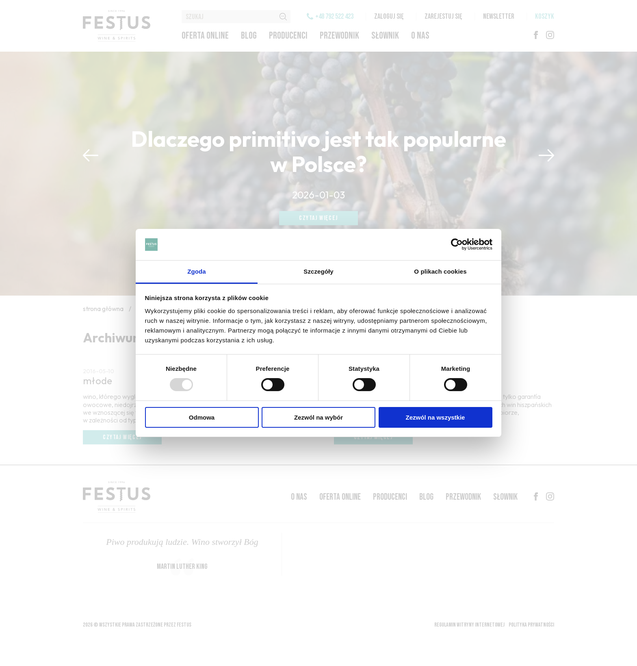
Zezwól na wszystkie (435, 417)
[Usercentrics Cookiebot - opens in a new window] (456, 244)
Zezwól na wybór (318, 417)
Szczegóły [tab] (318, 271)
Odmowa (201, 417)
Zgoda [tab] (196, 271)
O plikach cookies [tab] (440, 271)
